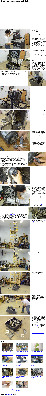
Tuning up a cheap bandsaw (22, 360)
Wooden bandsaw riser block (37, 360)
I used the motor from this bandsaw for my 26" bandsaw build (38, 333)
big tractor (37, 325)
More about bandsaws (37, 347)
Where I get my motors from (7, 373)
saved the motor (13, 214)
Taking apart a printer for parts (37, 373)
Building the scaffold (7, 347)
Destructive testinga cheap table (7, 360)
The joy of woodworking (7, 385)
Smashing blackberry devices (22, 373)
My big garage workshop (22, 347)
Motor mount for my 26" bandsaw (22, 386)
